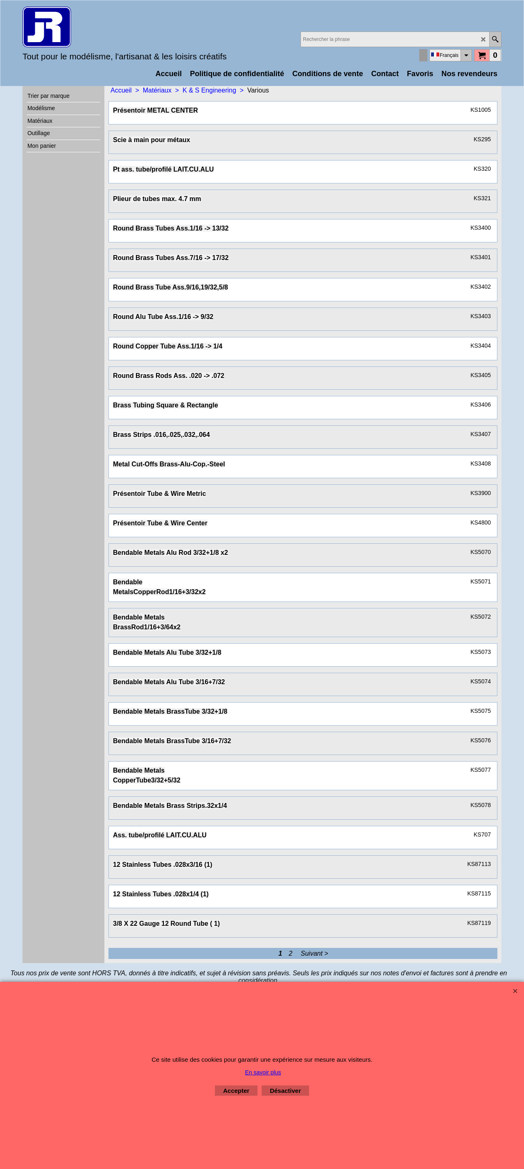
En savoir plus (263, 1072)
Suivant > (314, 953)
